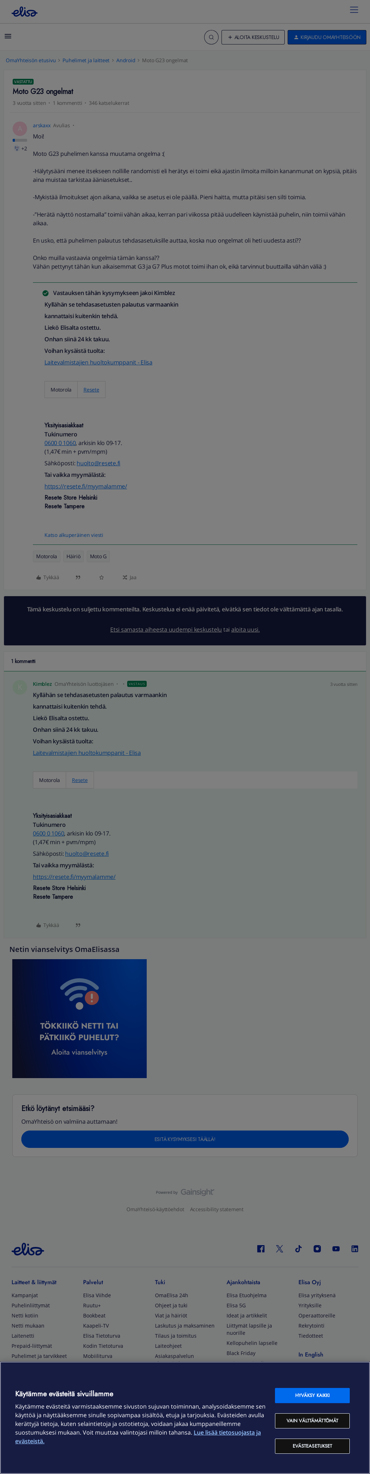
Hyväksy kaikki (312, 1395)
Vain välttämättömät (312, 1420)
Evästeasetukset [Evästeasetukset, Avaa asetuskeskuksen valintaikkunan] (312, 1446)
